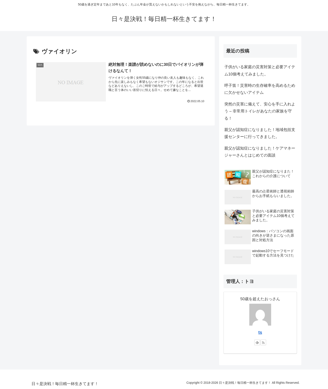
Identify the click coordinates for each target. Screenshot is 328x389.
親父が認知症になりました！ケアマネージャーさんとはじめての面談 (259, 151)
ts (260, 332)
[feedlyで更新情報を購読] (257, 342)
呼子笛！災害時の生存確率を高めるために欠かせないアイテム (259, 89)
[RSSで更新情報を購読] (263, 342)
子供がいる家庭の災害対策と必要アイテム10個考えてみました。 (259, 70)
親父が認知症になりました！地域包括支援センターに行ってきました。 (259, 133)
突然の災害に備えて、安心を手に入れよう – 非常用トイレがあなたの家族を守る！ (259, 111)
